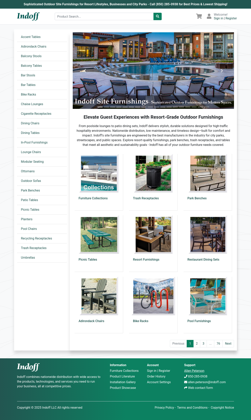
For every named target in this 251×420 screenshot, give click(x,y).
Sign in (218, 18)
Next (228, 343)
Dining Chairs (30, 123)
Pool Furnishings (199, 321)
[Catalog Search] (157, 16)
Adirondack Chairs (33, 46)
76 (218, 343)
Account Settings (159, 382)
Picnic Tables (30, 209)
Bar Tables (28, 85)
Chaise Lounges (32, 104)
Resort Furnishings (146, 259)
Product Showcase (123, 388)
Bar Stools (28, 75)
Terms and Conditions (192, 407)
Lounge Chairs (31, 152)
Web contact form (200, 388)
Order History (156, 376)
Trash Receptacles (34, 248)
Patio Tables (29, 200)
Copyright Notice (222, 407)
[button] (85, 70)
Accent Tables (30, 37)
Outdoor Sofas (31, 181)
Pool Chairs (29, 229)
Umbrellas (28, 257)
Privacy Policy (164, 407)
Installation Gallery (123, 382)
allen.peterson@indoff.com (207, 382)
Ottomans (28, 171)
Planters (26, 219)
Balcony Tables (31, 66)
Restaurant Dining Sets (203, 259)
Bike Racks (28, 94)
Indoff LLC (49, 407)
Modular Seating (32, 161)
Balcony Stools (31, 56)
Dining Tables (30, 133)
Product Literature (122, 376)
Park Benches (30, 190)
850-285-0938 (197, 376)
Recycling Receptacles (36, 238)
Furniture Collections (93, 198)
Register (231, 18)
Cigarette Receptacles (36, 114)
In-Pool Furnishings (34, 142)
